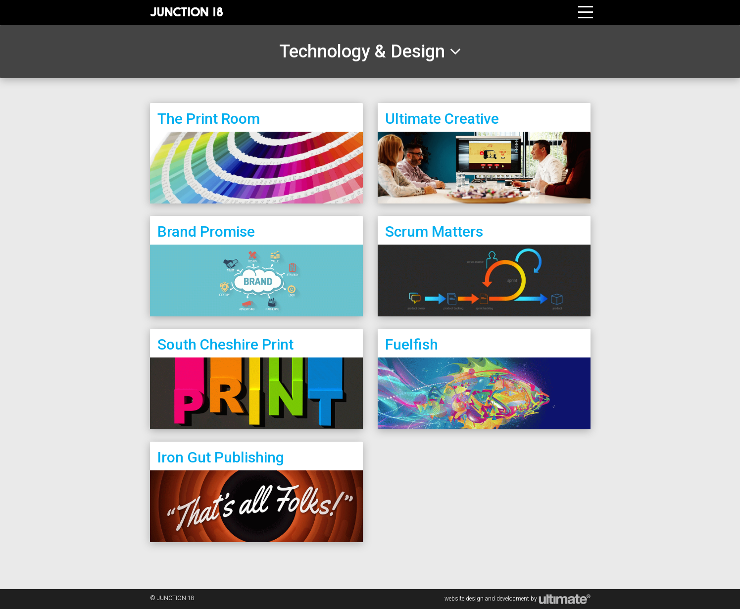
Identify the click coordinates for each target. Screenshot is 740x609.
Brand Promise (206, 231)
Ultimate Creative (442, 118)
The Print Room (208, 118)
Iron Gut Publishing (220, 457)
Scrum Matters (434, 231)
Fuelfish (411, 344)
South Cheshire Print (225, 344)
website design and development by (517, 598)
